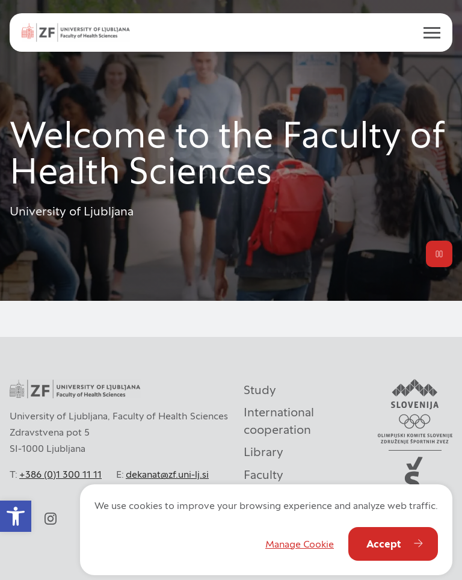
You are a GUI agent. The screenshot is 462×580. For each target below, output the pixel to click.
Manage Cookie (299, 544)
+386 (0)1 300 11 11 (60, 474)
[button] (15, 516)
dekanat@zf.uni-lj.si (167, 474)
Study (260, 390)
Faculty (263, 475)
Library (263, 452)
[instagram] (51, 519)
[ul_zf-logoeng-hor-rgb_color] (76, 32)
